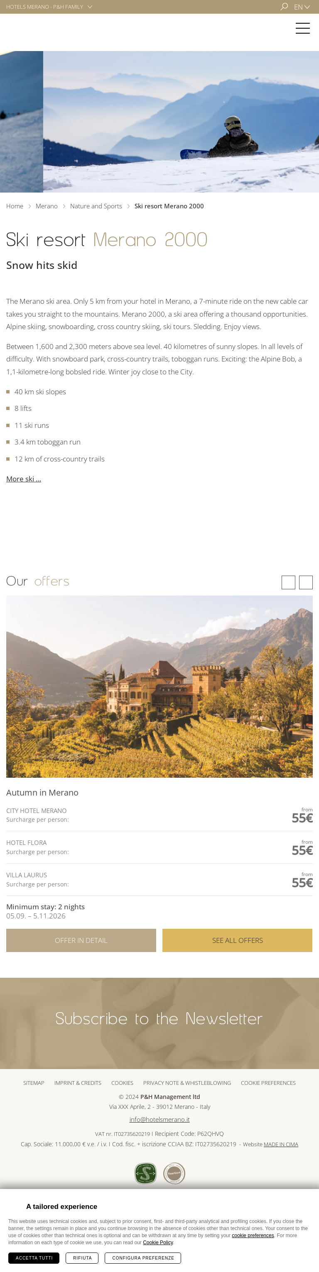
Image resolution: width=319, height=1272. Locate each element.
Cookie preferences (268, 1082)
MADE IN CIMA (281, 1144)
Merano (30, 28)
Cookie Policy (158, 1242)
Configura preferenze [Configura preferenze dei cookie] (143, 1258)
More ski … (23, 478)
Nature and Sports (96, 206)
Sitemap (33, 1082)
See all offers (237, 964)
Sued (145, 1173)
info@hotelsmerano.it (160, 1119)
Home (14, 206)
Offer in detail (81, 964)
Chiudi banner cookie (307, 1200)
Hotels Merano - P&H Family (44, 6)
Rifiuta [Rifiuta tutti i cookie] (82, 1258)
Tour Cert (174, 1173)
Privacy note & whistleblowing (187, 1082)
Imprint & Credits (77, 1082)
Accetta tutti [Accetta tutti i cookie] (34, 1258)
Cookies (122, 1082)
